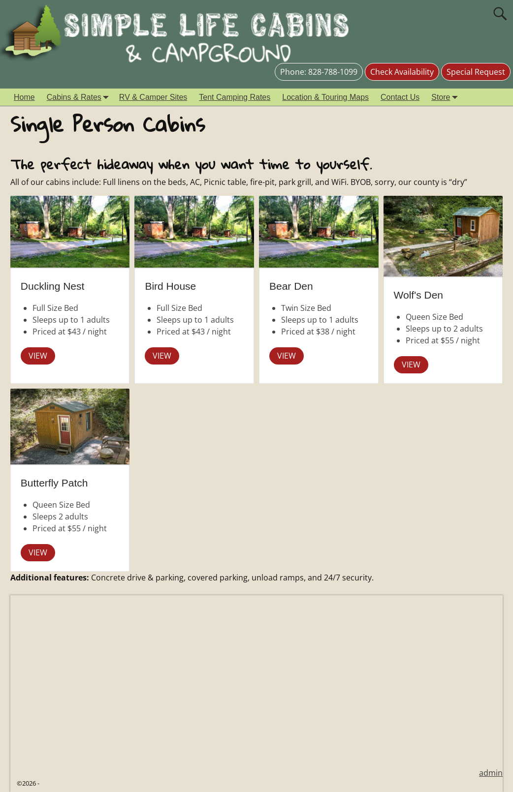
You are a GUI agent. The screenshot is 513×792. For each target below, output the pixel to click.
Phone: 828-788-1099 (318, 71)
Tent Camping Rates (234, 97)
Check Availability (402, 71)
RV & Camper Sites (153, 97)
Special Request (476, 71)
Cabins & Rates (80, 97)
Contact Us (400, 97)
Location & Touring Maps (325, 97)
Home (24, 97)
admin (491, 772)
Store (446, 97)
